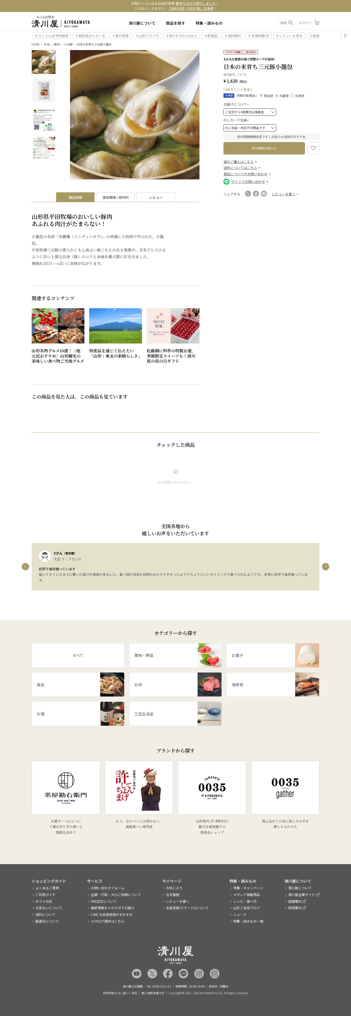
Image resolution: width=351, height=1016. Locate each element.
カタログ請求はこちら (107, 921)
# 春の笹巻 (121, 35)
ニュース (239, 914)
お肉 (47, 44)
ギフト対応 (43, 901)
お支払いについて (48, 907)
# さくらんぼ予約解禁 (51, 35)
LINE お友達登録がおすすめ (112, 914)
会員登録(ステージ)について (187, 907)
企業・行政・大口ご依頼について (116, 894)
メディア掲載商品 (246, 894)
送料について (45, 914)
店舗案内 (295, 901)
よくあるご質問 (47, 887)
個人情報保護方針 (152, 993)
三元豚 (68, 44)
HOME (36, 44)
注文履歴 (172, 894)
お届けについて (236, 104)
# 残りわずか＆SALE (181, 35)
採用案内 (295, 907)
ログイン (305, 22)
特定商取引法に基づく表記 (120, 993)
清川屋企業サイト (301, 894)
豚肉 (57, 44)
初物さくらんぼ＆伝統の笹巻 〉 (175, 3)
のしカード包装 (236, 120)
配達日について (47, 921)
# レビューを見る (289, 35)
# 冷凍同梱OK (258, 35)
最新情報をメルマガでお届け (113, 907)
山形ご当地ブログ (246, 907)
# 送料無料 (233, 35)
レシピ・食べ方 (245, 901)
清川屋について (142, 23)
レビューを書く (177, 901)
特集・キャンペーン (248, 887)
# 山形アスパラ (147, 35)
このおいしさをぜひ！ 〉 (175, 8)
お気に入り (174, 887)
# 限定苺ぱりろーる (90, 35)
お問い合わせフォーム (107, 887)
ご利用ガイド (45, 894)
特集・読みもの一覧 (248, 921)
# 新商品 (211, 35)
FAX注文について (104, 901)
